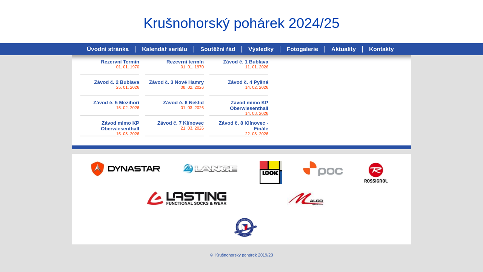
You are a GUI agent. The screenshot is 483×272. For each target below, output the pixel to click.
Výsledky (261, 49)
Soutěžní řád (217, 49)
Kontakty (381, 49)
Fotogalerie (302, 49)
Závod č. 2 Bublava (116, 82)
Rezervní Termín (120, 62)
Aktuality (343, 49)
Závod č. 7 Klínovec (180, 123)
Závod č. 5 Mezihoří (116, 102)
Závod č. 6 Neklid (183, 102)
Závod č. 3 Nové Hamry (176, 82)
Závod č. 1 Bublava (245, 62)
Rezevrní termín (185, 62)
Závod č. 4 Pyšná (248, 82)
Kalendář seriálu (164, 49)
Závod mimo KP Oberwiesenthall (249, 105)
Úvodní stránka (108, 49)
